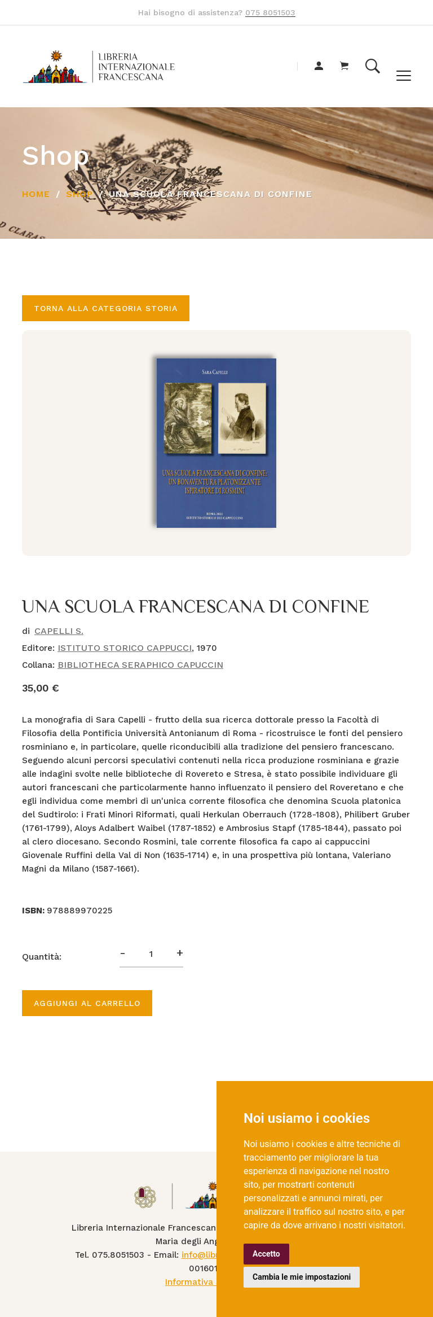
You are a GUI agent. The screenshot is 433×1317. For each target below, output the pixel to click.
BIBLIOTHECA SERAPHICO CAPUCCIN (140, 664)
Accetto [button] (266, 1253)
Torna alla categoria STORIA (106, 308)
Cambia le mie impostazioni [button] (302, 1276)
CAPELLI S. (58, 630)
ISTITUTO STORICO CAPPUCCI (125, 647)
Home (36, 194)
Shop (79, 194)
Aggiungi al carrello (87, 1003)
